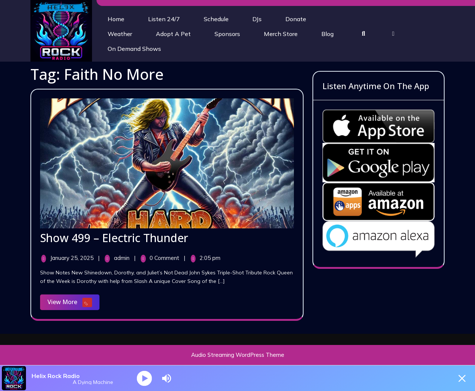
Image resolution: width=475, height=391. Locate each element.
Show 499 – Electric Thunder (114, 237)
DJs (257, 19)
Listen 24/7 (164, 19)
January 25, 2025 (72, 257)
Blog (327, 34)
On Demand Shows (134, 48)
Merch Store (281, 34)
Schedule (216, 19)
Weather (120, 34)
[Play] (144, 378)
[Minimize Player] (462, 378)
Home (116, 19)
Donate (295, 19)
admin (122, 257)
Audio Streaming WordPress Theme (237, 354)
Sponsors (227, 34)
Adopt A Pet (173, 34)
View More (73, 303)
